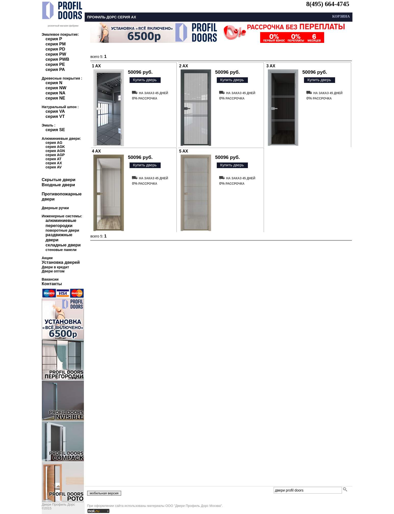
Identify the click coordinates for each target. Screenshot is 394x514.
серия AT (53, 159)
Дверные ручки (55, 208)
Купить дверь (145, 80)
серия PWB (57, 59)
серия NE (55, 98)
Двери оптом (53, 271)
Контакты (52, 283)
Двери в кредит (55, 267)
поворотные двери (62, 230)
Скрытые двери (58, 179)
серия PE (55, 64)
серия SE (55, 129)
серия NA (56, 93)
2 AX (183, 66)
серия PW (56, 54)
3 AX (270, 66)
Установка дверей (61, 262)
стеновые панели (61, 250)
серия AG (54, 143)
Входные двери (58, 184)
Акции (47, 258)
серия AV (54, 167)
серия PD (55, 49)
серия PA (55, 69)
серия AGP (55, 155)
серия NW (56, 87)
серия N (54, 82)
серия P (54, 38)
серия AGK (55, 147)
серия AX (54, 163)
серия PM (56, 44)
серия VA (55, 111)
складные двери (63, 245)
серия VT (55, 116)
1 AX (96, 66)
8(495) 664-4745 (327, 4)
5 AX (183, 151)
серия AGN (55, 151)
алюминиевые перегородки (61, 223)
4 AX (96, 151)
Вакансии (50, 279)
